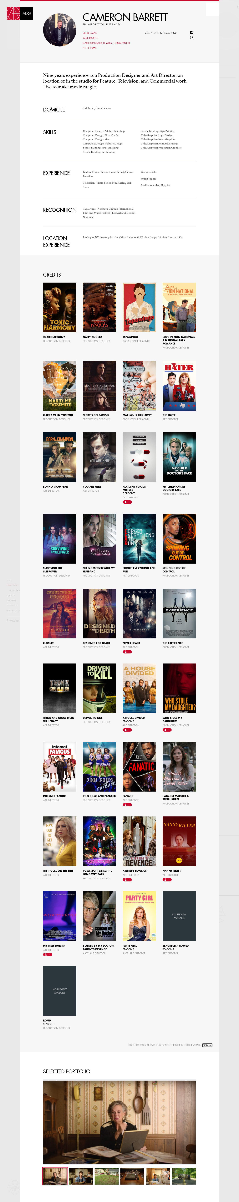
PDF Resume (89, 48)
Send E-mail (90, 33)
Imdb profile (90, 38)
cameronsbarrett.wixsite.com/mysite (106, 43)
